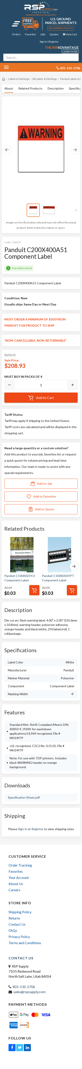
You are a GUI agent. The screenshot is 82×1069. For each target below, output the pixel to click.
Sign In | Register (49, 41)
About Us (16, 884)
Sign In (22, 829)
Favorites (30, 34)
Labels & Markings (19, 79)
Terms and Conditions (25, 943)
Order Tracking (20, 865)
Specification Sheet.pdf (24, 797)
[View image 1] (33, 210)
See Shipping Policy (61, 28)
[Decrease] (9, 385)
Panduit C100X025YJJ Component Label (19, 578)
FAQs (13, 930)
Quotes (54, 34)
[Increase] (73, 385)
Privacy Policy (19, 936)
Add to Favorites (41, 496)
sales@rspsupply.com (29, 992)
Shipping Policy (20, 912)
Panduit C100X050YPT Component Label (58, 578)
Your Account (19, 877)
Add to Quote (41, 509)
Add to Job (41, 483)
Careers (14, 890)
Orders (16, 34)
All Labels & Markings (44, 79)
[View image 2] (49, 210)
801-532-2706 (24, 987)
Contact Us (17, 924)
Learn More (70, 51)
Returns (14, 918)
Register (37, 829)
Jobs (42, 34)
